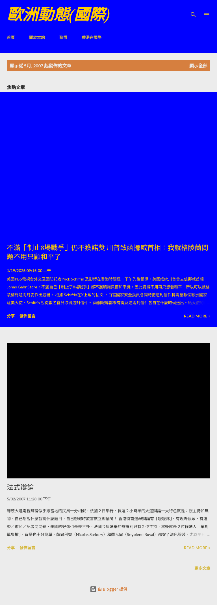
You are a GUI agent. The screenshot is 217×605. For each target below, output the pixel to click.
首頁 (11, 37)
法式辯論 (20, 487)
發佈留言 (27, 315)
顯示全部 (198, 65)
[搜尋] (193, 10)
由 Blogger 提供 (108, 589)
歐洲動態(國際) (58, 15)
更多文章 (202, 568)
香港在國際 (91, 37)
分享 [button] (11, 315)
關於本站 (37, 37)
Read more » (197, 315)
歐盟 (63, 37)
